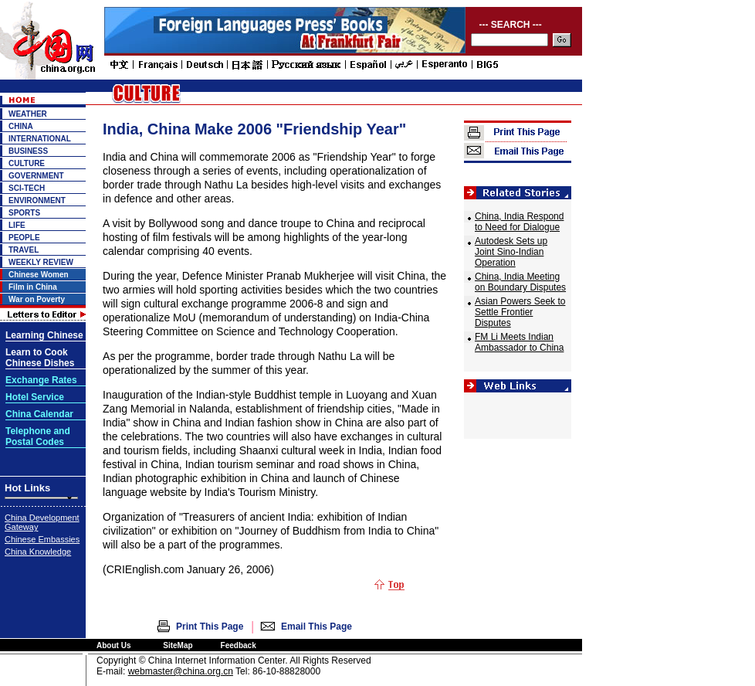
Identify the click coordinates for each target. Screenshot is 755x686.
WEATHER (27, 114)
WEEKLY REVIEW (40, 262)
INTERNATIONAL (39, 138)
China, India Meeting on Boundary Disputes (520, 282)
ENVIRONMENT (37, 200)
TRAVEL (23, 250)
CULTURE (26, 163)
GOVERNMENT (36, 176)
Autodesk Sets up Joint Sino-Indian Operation (511, 252)
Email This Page (316, 626)
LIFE (16, 225)
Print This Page (209, 626)
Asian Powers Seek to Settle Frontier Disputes (520, 312)
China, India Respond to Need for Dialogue (519, 222)
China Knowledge (38, 551)
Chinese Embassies (42, 539)
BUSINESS (28, 151)
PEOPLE (24, 237)
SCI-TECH (26, 188)
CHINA (20, 126)
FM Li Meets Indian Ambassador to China (519, 342)
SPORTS (24, 213)
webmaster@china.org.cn (180, 671)
